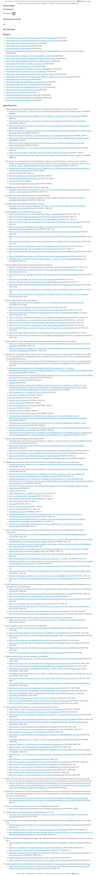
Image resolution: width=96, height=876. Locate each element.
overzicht (8, 1)
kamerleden (60, 1)
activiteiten (15, 1)
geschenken (52, 1)
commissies (44, 1)
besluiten (37, 1)
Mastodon (75, 873)
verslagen (38, 3)
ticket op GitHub (55, 873)
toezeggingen (22, 3)
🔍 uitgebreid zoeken (60, 3)
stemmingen (30, 3)
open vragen (87, 1)
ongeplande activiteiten (26, 1)
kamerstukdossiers (70, 1)
